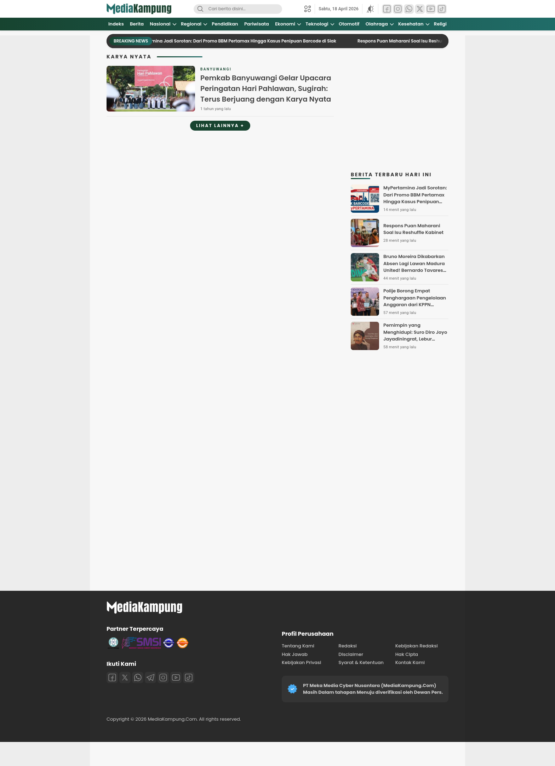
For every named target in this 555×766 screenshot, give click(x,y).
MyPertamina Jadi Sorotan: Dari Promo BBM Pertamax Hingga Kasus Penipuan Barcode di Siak (239, 41)
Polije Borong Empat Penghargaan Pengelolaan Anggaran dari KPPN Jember (414, 301)
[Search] (200, 9)
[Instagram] (163, 677)
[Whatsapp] (137, 677)
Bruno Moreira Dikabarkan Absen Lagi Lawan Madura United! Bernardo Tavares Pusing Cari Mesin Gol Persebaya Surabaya (414, 270)
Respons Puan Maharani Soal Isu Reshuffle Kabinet (416, 41)
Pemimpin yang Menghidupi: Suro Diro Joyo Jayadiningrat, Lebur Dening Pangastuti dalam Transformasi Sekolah (415, 339)
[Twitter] (125, 677)
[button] (370, 9)
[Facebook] (112, 677)
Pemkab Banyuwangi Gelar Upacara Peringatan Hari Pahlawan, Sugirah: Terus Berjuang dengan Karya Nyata (265, 88)
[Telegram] (150, 677)
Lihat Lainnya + (220, 125)
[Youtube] (176, 677)
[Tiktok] (188, 677)
